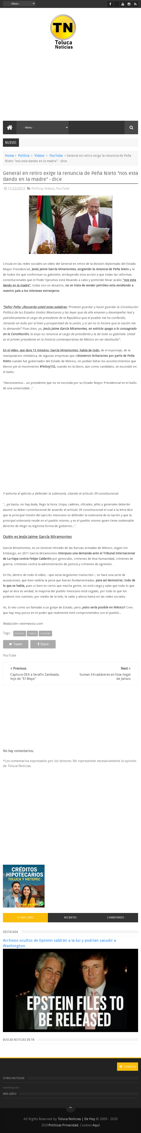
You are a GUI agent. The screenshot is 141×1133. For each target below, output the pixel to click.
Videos (39, 156)
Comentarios (115, 917)
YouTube (56, 156)
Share (43, 644)
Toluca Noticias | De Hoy (76, 1119)
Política (23, 156)
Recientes (70, 917)
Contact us (127, 1066)
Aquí (96, 1125)
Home (9, 156)
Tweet (15, 644)
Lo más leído (25, 917)
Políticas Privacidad (63, 1125)
